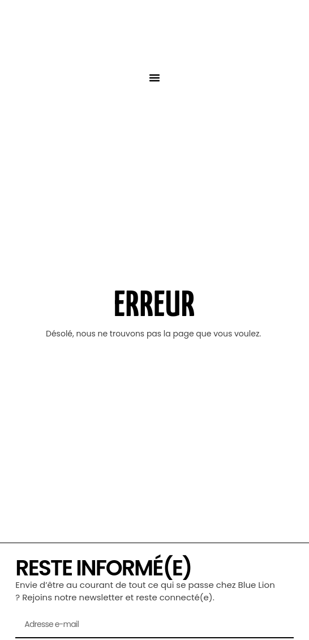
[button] (154, 77)
